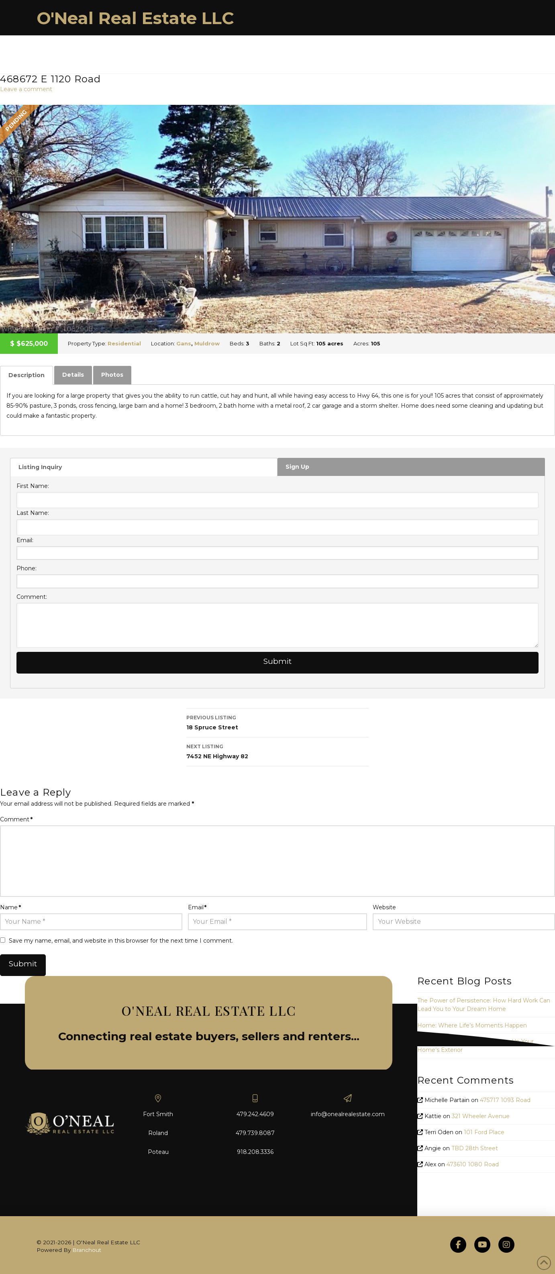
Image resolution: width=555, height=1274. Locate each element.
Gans (183, 343)
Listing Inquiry (40, 467)
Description (26, 375)
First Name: (32, 486)
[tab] (26, 375)
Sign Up (297, 466)
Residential (124, 343)
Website (384, 907)
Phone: (26, 568)
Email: (24, 540)
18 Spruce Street (277, 722)
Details (73, 374)
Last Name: (32, 513)
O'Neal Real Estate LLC (135, 18)
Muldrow (207, 343)
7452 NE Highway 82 (277, 751)
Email (197, 907)
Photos (112, 374)
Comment (16, 819)
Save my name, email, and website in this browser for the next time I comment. (121, 940)
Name (10, 907)
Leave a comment (26, 89)
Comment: (31, 596)
